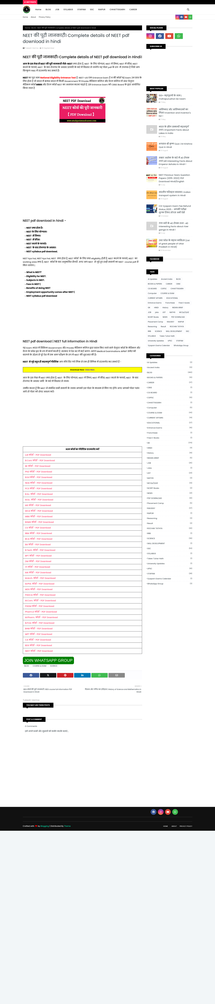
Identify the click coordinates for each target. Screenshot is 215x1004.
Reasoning (152, 326)
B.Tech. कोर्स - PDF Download (40, 550)
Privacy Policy (44, 17)
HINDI (156, 307)
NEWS (165, 317)
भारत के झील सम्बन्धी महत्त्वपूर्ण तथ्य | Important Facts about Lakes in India (174, 130)
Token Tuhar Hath (167, 336)
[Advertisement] (82, 149)
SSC (187, 331)
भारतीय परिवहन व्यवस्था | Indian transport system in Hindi (175, 194)
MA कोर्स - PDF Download (38, 572)
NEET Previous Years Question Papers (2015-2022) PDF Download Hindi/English (174, 178)
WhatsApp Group (181, 345)
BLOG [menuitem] (48, 9)
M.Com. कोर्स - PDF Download (40, 600)
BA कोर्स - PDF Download (38, 544)
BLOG (33, 28)
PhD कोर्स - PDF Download (38, 471)
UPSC (170, 341)
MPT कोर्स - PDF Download (38, 634)
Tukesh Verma (32, 48)
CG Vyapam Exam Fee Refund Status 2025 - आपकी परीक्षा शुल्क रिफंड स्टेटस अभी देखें (175, 209)
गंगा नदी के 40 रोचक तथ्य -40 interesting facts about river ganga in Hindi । (174, 226)
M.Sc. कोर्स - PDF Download (39, 499)
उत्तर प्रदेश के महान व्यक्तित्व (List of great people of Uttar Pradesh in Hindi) (174, 243)
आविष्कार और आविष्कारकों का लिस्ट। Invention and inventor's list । (175, 112)
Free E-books (184, 303)
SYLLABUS (152, 336)
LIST (164, 312)
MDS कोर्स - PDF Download (39, 589)
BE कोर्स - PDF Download (37, 466)
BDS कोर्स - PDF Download (38, 645)
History (165, 307)
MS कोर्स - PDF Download (38, 505)
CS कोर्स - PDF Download (38, 527)
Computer (152, 293)
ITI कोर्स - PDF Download (37, 566)
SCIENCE (53, 666)
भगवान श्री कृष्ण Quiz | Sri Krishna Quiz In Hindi (175, 145)
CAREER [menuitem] (133, 9)
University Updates (156, 341)
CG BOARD (152, 288)
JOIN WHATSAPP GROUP (48, 660)
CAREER (169, 284)
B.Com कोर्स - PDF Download (40, 460)
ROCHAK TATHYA (177, 326)
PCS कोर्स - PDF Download (38, 488)
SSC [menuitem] (92, 9)
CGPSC (164, 288)
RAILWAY (170, 322)
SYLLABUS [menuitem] (68, 9)
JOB (149, 312)
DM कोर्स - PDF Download (38, 561)
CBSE (178, 284)
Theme (67, 826)
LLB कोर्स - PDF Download (38, 454)
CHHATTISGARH (177, 288)
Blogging (45, 826)
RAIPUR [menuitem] (101, 9)
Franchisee (170, 303)
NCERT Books (153, 317)
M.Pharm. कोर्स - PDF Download (41, 617)
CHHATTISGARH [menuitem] (117, 9)
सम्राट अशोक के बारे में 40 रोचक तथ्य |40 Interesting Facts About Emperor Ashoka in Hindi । (175, 161)
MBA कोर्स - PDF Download (39, 516)
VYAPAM (179, 341)
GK (149, 307)
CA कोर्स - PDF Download (38, 639)
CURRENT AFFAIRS (155, 298)
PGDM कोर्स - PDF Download (39, 606)
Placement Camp (155, 322)
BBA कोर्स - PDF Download (38, 533)
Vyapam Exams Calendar (159, 345)
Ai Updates (152, 279)
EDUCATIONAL (172, 298)
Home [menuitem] (38, 9)
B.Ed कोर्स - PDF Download (38, 477)
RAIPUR (181, 322)
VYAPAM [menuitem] (81, 9)
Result (163, 326)
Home (25, 17)
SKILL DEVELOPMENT (174, 331)
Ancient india (166, 279)
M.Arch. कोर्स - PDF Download (40, 578)
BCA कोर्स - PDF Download (38, 538)
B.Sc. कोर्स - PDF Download (39, 494)
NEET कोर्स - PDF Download (39, 650)
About (33, 17)
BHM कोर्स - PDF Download (39, 628)
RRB (149, 331)
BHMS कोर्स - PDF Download (39, 522)
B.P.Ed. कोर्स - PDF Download (39, 622)
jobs (157, 312)
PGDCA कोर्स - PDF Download (40, 594)
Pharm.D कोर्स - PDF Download (41, 611)
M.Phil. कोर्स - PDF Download (39, 583)
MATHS (172, 312)
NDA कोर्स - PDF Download (38, 482)
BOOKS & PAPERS (155, 284)
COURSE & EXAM (39, 666)
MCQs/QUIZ (184, 312)
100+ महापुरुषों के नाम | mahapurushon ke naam (172, 97)
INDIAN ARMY (177, 307)
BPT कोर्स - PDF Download (38, 555)
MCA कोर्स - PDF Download (39, 510)
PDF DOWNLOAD (178, 317)
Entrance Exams (155, 303)
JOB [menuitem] (57, 9)
